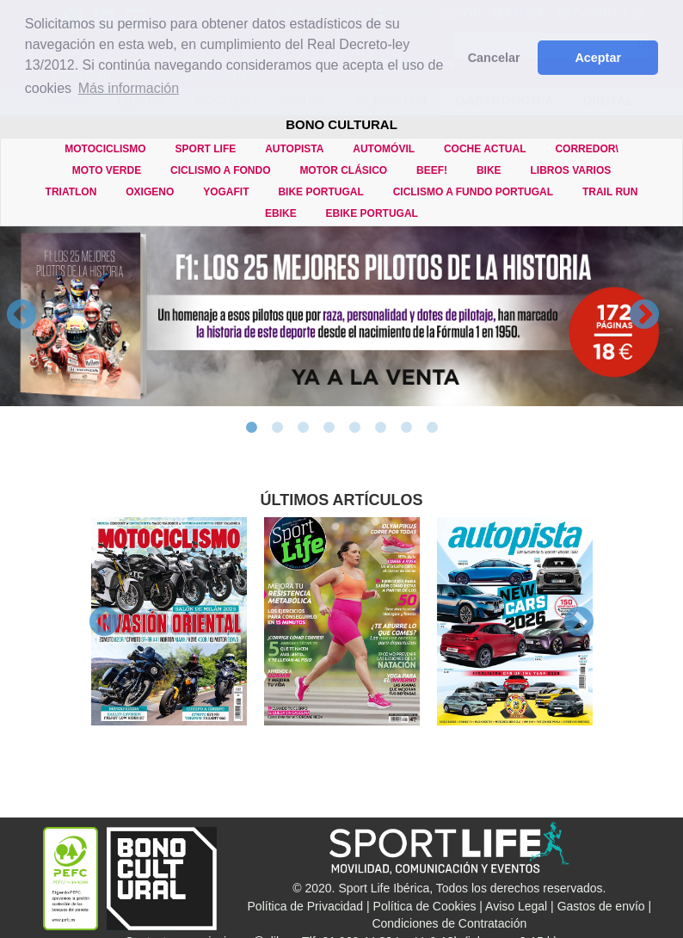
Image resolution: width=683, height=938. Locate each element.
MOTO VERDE (106, 170)
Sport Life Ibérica (383, 888)
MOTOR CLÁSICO (343, 170)
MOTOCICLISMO (105, 149)
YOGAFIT (226, 192)
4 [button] (328, 427)
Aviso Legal (516, 906)
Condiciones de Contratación (449, 923)
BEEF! (431, 170)
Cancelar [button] (494, 58)
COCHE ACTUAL (485, 149)
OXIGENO (150, 192)
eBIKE (281, 213)
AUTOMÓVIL (384, 149)
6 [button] (380, 427)
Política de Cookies (425, 906)
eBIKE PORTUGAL (372, 213)
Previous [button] (21, 316)
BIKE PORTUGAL (320, 192)
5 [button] (354, 427)
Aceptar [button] (598, 58)
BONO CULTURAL (341, 124)
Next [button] (644, 316)
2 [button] (277, 427)
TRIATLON (71, 192)
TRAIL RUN (609, 192)
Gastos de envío (601, 906)
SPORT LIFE (206, 149)
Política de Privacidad (306, 906)
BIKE (489, 170)
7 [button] (406, 427)
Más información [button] (128, 88)
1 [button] (251, 427)
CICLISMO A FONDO (220, 170)
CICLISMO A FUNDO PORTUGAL (473, 192)
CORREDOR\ (586, 149)
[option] (341, 316)
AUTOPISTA (294, 149)
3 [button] (302, 427)
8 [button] (431, 427)
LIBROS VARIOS (571, 170)
